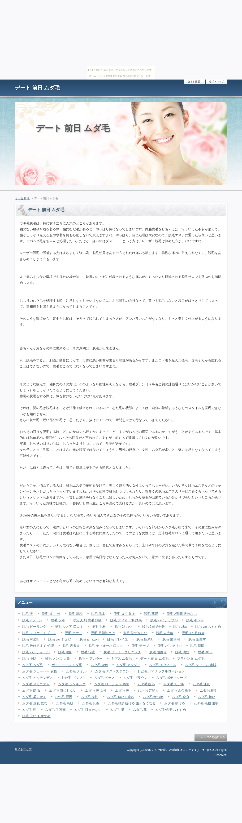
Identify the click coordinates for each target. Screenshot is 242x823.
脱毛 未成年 (164, 633)
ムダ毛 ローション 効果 (111, 684)
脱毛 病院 (182, 652)
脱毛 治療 (88, 652)
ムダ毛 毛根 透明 (206, 703)
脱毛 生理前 (197, 639)
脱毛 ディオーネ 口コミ (105, 646)
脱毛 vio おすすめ (208, 626)
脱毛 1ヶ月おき (193, 633)
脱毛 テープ (140, 646)
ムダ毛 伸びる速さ (120, 697)
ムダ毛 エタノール (162, 665)
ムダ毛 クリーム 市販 (200, 665)
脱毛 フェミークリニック (122, 652)
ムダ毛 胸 (122, 690)
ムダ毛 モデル (173, 684)
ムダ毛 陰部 (146, 684)
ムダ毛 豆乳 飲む (34, 703)
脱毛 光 (27, 614)
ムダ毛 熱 (29, 710)
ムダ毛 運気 (201, 684)
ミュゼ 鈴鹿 (22, 198)
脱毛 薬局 (151, 614)
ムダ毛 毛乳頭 (55, 710)
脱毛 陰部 (65, 652)
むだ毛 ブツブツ (73, 678)
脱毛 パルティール (36, 652)
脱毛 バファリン (170, 646)
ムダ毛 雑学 (208, 690)
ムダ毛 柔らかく (34, 697)
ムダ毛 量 (117, 710)
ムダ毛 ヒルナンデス (37, 678)
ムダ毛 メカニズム (36, 684)
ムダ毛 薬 (140, 710)
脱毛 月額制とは (103, 633)
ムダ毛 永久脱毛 (179, 690)
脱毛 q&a (180, 626)
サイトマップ (216, 82)
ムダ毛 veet (99, 665)
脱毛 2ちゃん (124, 626)
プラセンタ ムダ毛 (190, 658)
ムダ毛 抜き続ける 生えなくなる (132, 703)
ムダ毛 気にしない (63, 690)
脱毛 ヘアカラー (90, 658)
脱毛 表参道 (71, 646)
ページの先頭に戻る (210, 737)
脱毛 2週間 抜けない (182, 614)
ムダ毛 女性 (89, 697)
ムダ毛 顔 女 (31, 690)
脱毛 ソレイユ (117, 639)
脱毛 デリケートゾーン (39, 633)
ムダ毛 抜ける (174, 703)
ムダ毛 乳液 (90, 703)
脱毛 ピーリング (34, 626)
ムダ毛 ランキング (72, 684)
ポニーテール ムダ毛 (67, 665)
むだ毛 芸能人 (148, 690)
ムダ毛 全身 (180, 697)
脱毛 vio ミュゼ (59, 639)
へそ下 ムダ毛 (32, 665)
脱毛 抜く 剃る (124, 614)
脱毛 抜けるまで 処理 (38, 646)
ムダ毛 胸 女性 (96, 690)
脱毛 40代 (205, 652)
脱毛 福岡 (197, 646)
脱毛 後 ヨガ (51, 614)
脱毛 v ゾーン (32, 620)
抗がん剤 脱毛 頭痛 (87, 620)
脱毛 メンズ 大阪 (57, 658)
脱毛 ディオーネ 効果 (126, 620)
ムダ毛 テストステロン (112, 671)
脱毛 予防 (29, 658)
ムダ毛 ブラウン (135, 678)
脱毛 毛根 (99, 626)
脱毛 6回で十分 (153, 626)
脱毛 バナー (73, 633)
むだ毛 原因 (63, 697)
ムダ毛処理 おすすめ (170, 710)
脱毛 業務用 (171, 639)
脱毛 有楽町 (31, 639)
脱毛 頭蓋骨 (158, 652)
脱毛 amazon (89, 639)
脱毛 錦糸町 (145, 639)
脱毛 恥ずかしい (135, 633)
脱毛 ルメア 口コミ (69, 626)
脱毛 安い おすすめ (36, 716)
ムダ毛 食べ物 (153, 697)
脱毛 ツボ (58, 620)
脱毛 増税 (76, 614)
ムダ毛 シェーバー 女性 (39, 671)
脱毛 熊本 (98, 614)
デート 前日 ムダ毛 (37, 88)
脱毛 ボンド (195, 620)
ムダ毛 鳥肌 (64, 703)
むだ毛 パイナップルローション (161, 671)
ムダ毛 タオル (76, 671)
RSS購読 (194, 82)
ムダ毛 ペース (104, 678)
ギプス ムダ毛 (121, 658)
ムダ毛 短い (206, 697)
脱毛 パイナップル (164, 620)
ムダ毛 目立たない (88, 710)
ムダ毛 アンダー (128, 665)
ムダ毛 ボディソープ (171, 678)
